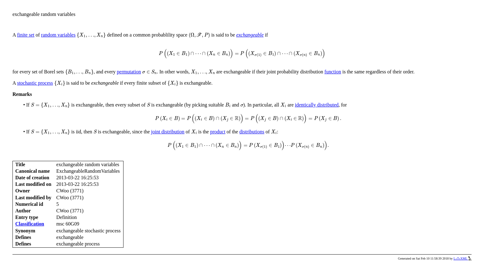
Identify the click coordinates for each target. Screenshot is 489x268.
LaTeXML (462, 258)
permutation (129, 71)
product (217, 131)
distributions (251, 131)
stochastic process (35, 83)
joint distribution (167, 131)
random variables (58, 34)
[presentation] (91, 35)
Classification (29, 223)
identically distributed (317, 104)
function (332, 71)
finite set (26, 34)
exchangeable (250, 34)
